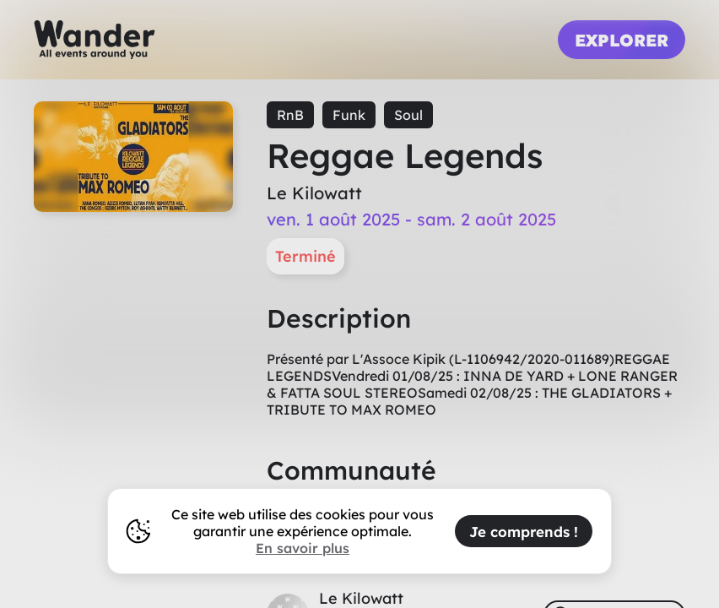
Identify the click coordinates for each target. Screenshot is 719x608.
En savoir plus (302, 548)
